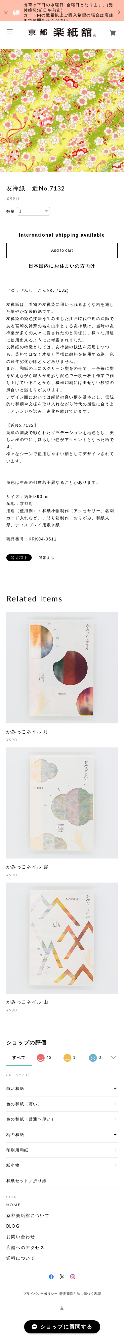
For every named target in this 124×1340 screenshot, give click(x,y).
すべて (19, 1057)
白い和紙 (15, 1088)
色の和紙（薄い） (24, 1103)
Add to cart (62, 250)
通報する (46, 558)
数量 (10, 211)
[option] (62, 110)
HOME (13, 1205)
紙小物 (13, 1165)
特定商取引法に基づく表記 (80, 1294)
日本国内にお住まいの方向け (62, 266)
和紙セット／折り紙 (26, 1180)
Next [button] (117, 110)
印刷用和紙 (17, 1150)
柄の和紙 (15, 1134)
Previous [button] (6, 110)
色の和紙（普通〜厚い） (31, 1119)
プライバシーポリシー (40, 1294)
